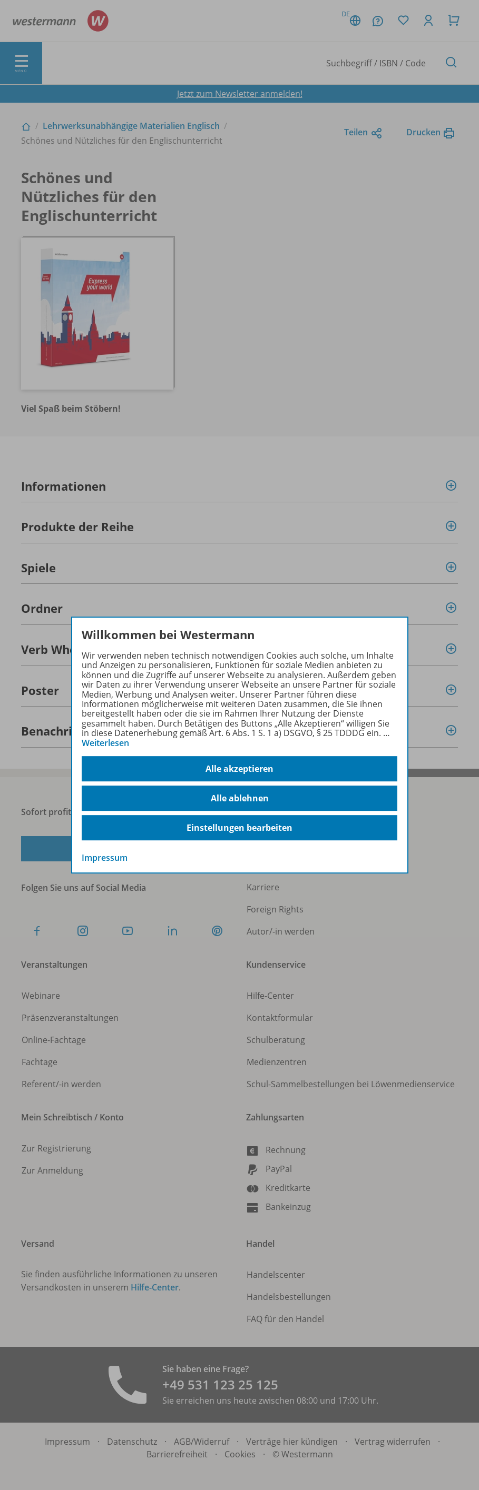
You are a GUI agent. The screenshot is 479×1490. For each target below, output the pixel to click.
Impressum (105, 857)
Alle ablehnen (240, 798)
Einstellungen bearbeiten (239, 827)
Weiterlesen (105, 743)
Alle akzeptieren (239, 768)
